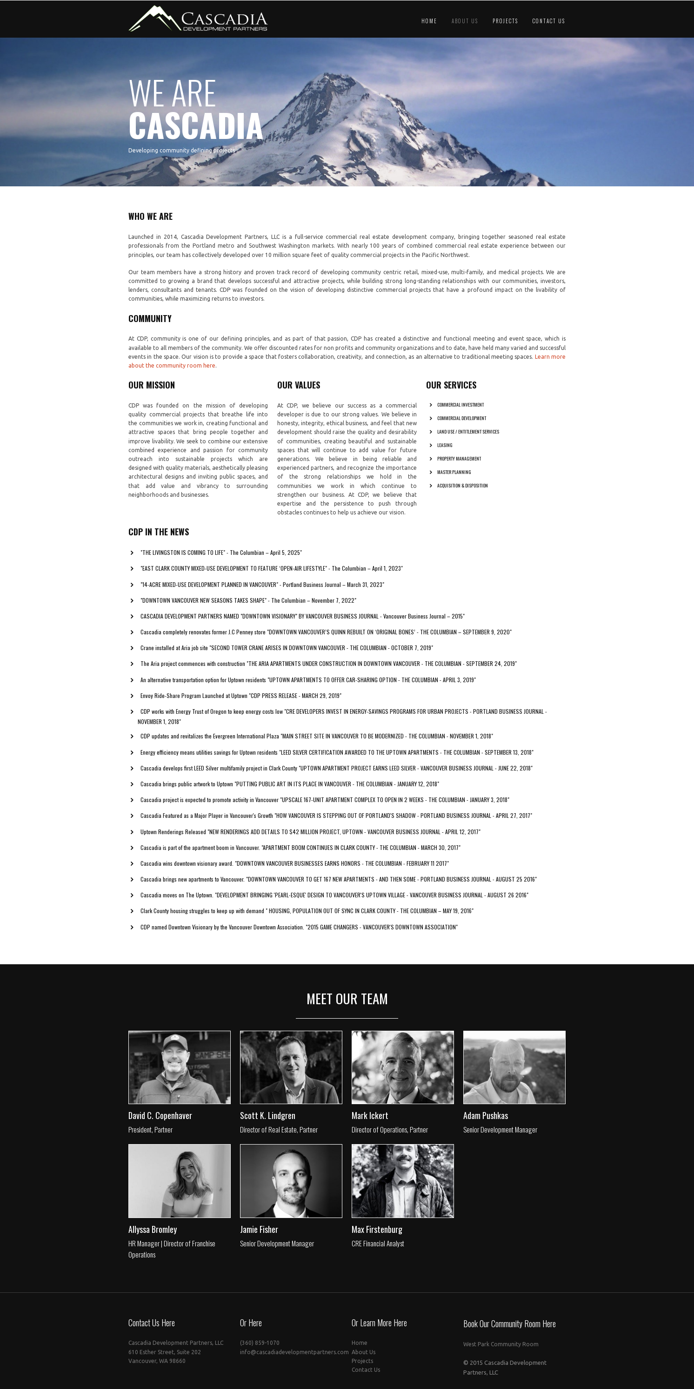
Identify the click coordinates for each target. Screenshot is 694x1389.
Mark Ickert (370, 1119)
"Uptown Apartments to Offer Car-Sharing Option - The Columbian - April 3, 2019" (371, 683)
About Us (465, 21)
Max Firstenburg (377, 1233)
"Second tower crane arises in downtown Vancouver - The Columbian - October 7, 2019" (321, 651)
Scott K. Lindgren (267, 1119)
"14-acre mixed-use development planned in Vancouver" (209, 588)
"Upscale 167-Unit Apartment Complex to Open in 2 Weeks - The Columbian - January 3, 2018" (394, 803)
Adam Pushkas (485, 1119)
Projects (505, 21)
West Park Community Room (501, 1348)
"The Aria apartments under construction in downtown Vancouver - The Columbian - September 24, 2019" (382, 667)
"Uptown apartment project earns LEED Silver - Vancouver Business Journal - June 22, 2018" (416, 772)
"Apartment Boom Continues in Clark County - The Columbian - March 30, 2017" (360, 851)
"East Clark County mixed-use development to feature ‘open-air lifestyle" (233, 572)
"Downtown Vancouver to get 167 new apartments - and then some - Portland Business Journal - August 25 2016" (391, 883)
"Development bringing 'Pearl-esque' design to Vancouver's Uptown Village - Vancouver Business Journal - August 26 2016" (371, 898)
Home (429, 21)
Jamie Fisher (259, 1233)
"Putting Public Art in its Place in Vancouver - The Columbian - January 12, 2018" (336, 787)
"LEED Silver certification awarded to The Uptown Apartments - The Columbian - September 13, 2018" (406, 755)
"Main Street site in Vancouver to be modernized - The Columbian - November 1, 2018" (386, 740)
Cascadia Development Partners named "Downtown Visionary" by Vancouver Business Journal (260, 620)
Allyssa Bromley (152, 1233)
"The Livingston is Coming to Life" (182, 556)
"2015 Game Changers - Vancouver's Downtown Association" (382, 930)
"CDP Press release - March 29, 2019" (295, 699)
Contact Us (549, 21)
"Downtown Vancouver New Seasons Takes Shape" (203, 603)
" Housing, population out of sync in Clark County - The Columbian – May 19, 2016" (370, 914)
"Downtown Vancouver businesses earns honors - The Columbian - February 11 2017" (342, 867)
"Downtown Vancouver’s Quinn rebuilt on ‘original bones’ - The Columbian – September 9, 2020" (389, 635)
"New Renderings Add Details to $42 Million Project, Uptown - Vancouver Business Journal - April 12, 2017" (343, 835)
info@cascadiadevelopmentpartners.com (294, 1355)
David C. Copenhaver (160, 1119)
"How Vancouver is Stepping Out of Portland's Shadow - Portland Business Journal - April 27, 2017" (403, 819)
